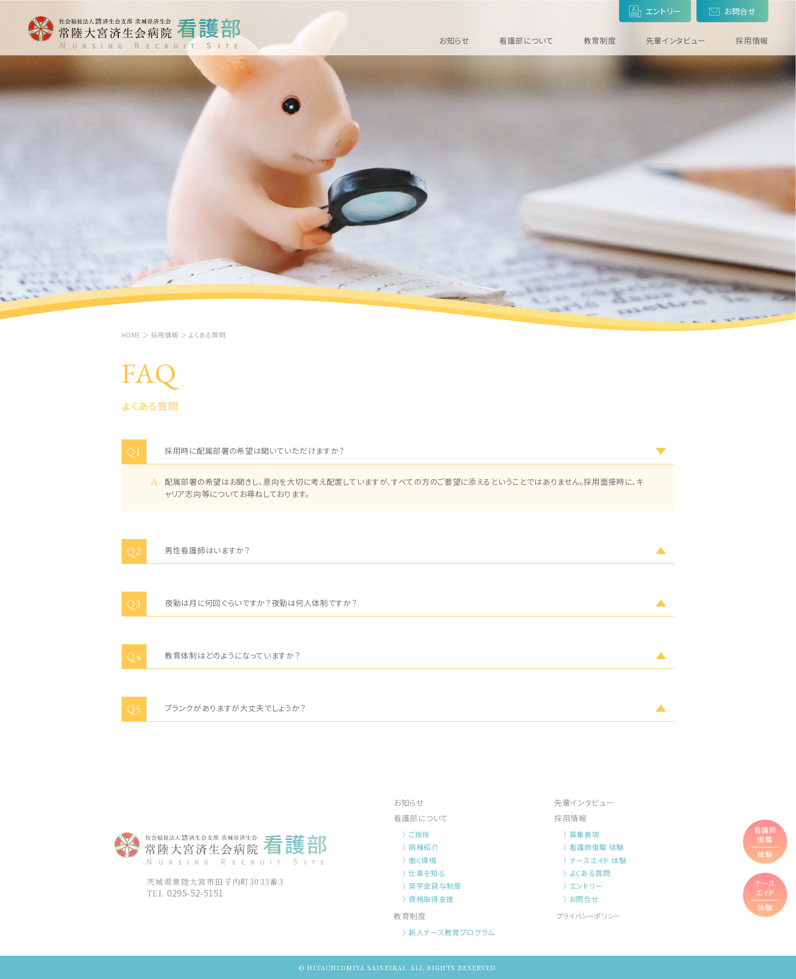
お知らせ (454, 40)
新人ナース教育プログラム (452, 932)
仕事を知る (427, 873)
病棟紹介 (424, 847)
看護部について (526, 40)
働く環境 (423, 860)
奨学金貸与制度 (435, 885)
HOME (131, 334)
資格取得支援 (431, 899)
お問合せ (584, 899)
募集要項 (584, 834)
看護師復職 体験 (596, 847)
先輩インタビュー (676, 40)
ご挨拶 (419, 834)
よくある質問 (590, 873)
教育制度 (600, 40)
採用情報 (752, 40)
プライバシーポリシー (589, 915)
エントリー (586, 885)
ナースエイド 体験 (598, 860)
